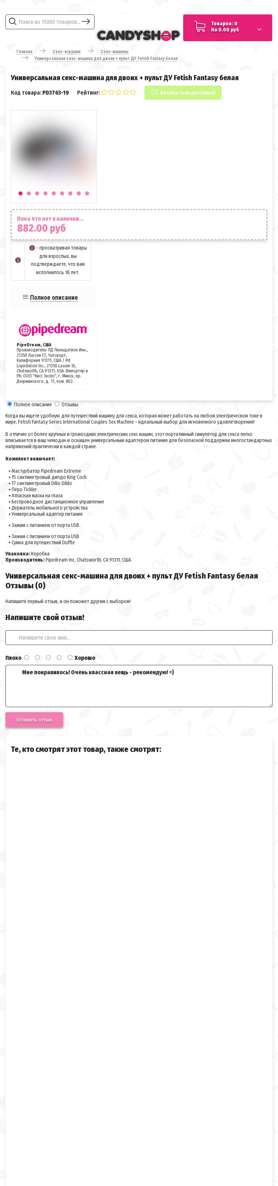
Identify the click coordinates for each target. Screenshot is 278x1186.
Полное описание (54, 297)
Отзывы (70, 405)
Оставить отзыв (34, 720)
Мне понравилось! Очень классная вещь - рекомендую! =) (139, 686)
